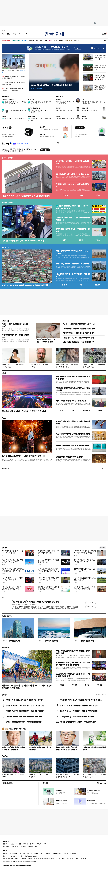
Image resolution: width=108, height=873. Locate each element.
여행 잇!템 (99, 685)
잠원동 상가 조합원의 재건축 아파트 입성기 (40, 775)
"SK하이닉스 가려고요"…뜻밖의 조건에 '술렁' (79, 328)
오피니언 (31, 40)
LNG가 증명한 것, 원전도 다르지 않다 (13, 118)
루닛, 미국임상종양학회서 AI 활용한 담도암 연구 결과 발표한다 (48, 588)
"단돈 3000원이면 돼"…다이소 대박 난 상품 (15, 336)
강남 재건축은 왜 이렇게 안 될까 (13, 71)
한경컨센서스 (65, 195)
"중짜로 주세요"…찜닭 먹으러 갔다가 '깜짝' (78, 333)
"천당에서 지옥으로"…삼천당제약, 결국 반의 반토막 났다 (26, 195)
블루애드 (32, 844)
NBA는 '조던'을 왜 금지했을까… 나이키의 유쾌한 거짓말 (73, 422)
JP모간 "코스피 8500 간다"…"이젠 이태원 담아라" (24, 722)
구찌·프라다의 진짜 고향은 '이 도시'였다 (69, 457)
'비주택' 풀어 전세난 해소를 (89, 110)
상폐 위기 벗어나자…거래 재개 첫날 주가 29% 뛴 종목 (79, 705)
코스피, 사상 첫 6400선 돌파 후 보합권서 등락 (100, 67)
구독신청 (11, 844)
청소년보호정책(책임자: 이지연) (71, 853)
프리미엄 (69, 40)
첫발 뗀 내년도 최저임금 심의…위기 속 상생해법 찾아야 (93, 103)
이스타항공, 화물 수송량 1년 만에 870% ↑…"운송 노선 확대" (12, 561)
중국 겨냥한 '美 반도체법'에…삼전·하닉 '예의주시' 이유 (13, 552)
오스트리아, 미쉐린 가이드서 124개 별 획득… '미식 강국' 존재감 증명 (73, 675)
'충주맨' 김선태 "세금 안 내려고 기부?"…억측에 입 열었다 (47, 340)
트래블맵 (62, 685)
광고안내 (25, 844)
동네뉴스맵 (64, 285)
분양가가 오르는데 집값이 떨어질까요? (13, 775)
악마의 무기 (85, 118)
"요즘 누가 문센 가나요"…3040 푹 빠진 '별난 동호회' (24, 700)
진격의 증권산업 (11, 641)
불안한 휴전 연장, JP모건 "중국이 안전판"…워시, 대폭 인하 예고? (14, 103)
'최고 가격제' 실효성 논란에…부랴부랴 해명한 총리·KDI (48, 552)
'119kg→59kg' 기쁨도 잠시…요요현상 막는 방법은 (78, 716)
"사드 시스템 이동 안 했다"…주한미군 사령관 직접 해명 (100, 88)
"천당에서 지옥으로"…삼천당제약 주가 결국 (78, 337)
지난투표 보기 (90, 607)
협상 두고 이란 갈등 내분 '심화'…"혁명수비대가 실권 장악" (13, 83)
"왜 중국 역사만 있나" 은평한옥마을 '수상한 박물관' (94, 365)
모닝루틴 (61, 40)
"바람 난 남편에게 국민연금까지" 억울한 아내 (78, 324)
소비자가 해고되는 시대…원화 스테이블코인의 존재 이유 (84, 561)
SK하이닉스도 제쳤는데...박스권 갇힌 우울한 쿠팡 (51, 85)
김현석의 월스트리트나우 (8, 100)
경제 (37, 40)
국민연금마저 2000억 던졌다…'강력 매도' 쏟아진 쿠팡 (73, 230)
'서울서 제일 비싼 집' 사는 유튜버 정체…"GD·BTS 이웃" (73, 275)
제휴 (10, 853)
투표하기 (90, 603)
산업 (41, 40)
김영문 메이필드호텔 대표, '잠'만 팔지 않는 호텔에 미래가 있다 (73, 652)
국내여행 (74, 685)
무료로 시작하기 (45, 150)
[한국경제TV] (9, 34)
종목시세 (81, 240)
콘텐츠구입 (15, 853)
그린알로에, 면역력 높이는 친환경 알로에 (94, 748)
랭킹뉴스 (4, 695)
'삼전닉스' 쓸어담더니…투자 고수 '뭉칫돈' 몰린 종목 (48, 561)
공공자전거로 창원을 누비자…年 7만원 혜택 (40, 748)
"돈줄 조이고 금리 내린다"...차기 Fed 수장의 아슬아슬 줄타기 (73, 218)
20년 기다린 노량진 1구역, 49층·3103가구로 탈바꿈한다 (26, 285)
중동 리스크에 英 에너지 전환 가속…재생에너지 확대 (14, 111)
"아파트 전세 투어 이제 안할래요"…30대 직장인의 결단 (25, 711)
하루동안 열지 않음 (97, 48)
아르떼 (4, 373)
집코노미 (24, 40)
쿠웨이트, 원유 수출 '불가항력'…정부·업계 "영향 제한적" (100, 77)
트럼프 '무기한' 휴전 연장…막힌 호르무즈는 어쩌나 (100, 57)
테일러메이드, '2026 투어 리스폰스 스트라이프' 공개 (85, 579)
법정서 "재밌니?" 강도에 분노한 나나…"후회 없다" (13, 365)
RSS (42, 853)
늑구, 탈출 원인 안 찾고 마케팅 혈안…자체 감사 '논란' (67, 365)
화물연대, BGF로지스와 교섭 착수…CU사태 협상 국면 (13, 77)
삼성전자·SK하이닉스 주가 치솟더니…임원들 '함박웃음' (13, 579)
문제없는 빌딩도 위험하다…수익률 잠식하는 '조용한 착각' (67, 775)
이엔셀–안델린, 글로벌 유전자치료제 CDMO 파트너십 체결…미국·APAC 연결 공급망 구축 (13, 571)
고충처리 (18, 844)
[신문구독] (26, 34)
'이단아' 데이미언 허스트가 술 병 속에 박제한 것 (72, 445)
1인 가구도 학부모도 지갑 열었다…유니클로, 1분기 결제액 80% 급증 (49, 570)
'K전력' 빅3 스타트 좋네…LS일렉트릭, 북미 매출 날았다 (72, 162)
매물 (81, 285)
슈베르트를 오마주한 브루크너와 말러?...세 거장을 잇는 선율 (73, 389)
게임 (55, 40)
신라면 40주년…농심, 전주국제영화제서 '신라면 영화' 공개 (84, 588)
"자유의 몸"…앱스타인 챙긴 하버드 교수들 (40, 365)
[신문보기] (3, 34)
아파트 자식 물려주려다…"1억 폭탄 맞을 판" (78, 342)
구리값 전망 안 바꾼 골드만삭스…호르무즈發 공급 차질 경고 (40, 103)
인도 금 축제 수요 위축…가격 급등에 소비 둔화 (39, 119)
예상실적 (64, 240)
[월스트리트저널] (14, 34)
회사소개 (5, 844)
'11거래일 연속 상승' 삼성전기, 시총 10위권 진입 (72, 174)
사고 (105, 783)
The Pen (5, 756)
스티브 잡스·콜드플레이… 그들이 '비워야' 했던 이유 (23, 455)
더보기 (75, 40)
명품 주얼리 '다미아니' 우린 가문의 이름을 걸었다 (73, 434)
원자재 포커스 (31, 100)
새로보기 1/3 (102, 547)
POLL (4, 597)
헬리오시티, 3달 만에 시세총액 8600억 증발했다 (72, 263)
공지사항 (45, 783)
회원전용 (4, 96)
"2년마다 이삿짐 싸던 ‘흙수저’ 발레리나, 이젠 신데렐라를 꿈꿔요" (85, 552)
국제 (46, 40)
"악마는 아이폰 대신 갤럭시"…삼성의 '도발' (15, 325)
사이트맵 (29, 853)
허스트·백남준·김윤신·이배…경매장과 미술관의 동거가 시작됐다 (73, 377)
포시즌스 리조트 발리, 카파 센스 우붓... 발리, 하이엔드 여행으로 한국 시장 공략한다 (73, 663)
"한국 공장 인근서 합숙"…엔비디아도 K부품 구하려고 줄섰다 (81, 700)
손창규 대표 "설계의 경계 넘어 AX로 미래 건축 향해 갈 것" (13, 748)
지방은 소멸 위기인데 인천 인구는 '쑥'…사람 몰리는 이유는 (73, 252)
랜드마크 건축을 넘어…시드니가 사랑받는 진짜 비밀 (24, 411)
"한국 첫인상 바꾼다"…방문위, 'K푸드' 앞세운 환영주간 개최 (12, 588)
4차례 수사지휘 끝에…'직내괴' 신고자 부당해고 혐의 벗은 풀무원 (13, 89)
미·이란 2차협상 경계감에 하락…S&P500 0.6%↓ (23, 240)
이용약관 (48, 853)
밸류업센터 (97, 285)
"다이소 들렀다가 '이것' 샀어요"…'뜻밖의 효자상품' (78, 722)
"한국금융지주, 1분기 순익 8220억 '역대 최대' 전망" (73, 185)
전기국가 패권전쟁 (48, 641)
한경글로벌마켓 (16, 40)
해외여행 (87, 685)
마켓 (97, 195)
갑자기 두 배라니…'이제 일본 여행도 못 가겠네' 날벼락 (79, 711)
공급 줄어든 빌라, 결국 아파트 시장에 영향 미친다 (94, 775)
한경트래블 (5, 647)
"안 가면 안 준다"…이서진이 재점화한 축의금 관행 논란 (35, 601)
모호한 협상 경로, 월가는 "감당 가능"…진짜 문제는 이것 (38, 111)
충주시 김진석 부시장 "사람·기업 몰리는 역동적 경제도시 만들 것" (67, 748)
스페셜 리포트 (6, 616)
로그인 (104, 34)
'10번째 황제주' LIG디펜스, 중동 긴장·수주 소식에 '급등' (85, 570)
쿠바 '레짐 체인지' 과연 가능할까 (65, 118)
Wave (50, 40)
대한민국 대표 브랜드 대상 (17, 729)
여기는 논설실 (59, 100)
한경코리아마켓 (6, 40)
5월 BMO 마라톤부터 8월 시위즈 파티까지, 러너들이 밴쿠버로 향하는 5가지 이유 (27, 686)
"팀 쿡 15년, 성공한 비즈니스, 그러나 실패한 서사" (65, 103)
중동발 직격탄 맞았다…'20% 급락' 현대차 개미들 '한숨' (25, 705)
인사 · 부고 (99, 783)
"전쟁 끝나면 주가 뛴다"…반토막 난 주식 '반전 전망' (24, 716)
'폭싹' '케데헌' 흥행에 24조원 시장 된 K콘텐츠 (72, 400)
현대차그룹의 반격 (84, 641)
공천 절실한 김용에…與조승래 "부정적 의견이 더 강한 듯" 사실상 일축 (48, 580)
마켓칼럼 (4, 116)
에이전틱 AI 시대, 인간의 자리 (64, 110)
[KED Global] (20, 34)
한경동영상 (5, 468)
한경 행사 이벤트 (7, 783)
